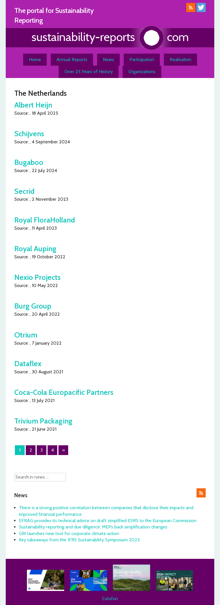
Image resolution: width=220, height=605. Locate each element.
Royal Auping (35, 248)
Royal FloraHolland (44, 219)
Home (35, 59)
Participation (141, 59)
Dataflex (27, 363)
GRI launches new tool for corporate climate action (69, 533)
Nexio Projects (37, 277)
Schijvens (29, 133)
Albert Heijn (33, 104)
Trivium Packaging (43, 420)
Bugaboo (28, 162)
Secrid (24, 191)
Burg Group (32, 305)
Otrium (25, 334)
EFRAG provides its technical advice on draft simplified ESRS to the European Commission (108, 520)
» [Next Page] (63, 450)
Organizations (142, 71)
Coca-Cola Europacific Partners (63, 392)
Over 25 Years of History (88, 71)
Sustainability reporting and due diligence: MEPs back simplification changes (93, 527)
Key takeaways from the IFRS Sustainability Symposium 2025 (79, 539)
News (108, 59)
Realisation (180, 59)
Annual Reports (71, 59)
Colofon (110, 598)
